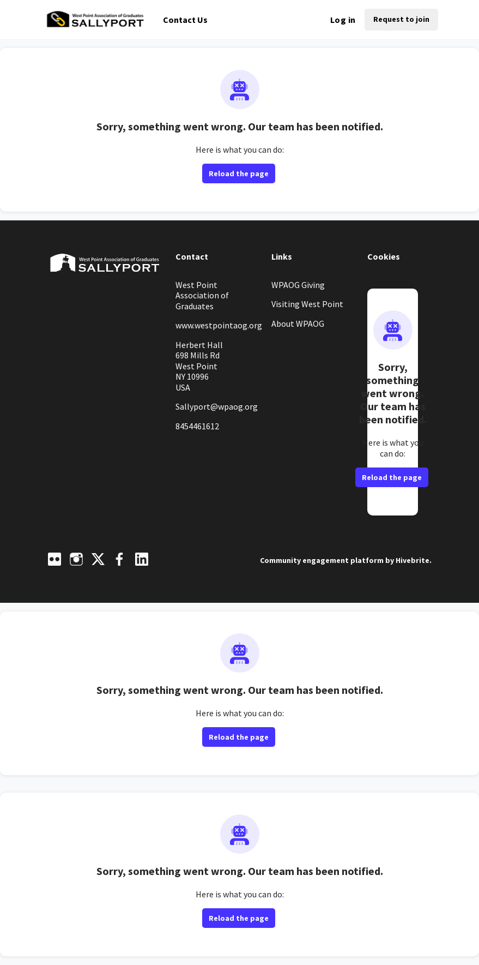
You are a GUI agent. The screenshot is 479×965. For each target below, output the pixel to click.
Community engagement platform (322, 560)
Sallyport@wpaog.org (216, 406)
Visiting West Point (307, 303)
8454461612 (197, 426)
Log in (342, 19)
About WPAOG (297, 323)
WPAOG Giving (298, 284)
